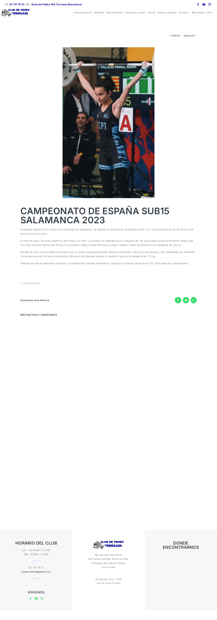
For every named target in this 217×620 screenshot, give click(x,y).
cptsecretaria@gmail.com (36, 571)
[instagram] (209, 4)
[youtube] (204, 4)
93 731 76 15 (16, 4)
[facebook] (198, 4)
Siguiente (189, 35)
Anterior (176, 35)
